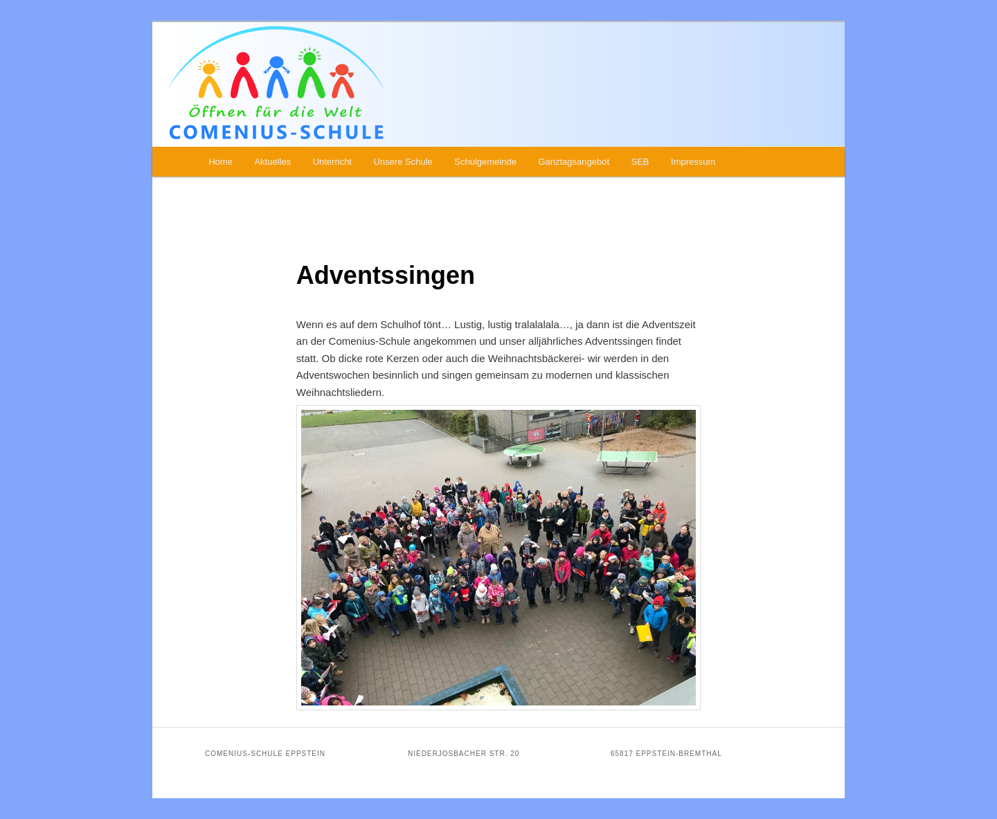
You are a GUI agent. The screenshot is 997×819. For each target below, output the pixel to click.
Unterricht (332, 161)
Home (220, 161)
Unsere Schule (402, 161)
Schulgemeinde (485, 161)
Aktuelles (272, 161)
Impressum (693, 161)
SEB (640, 161)
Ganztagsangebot (573, 161)
